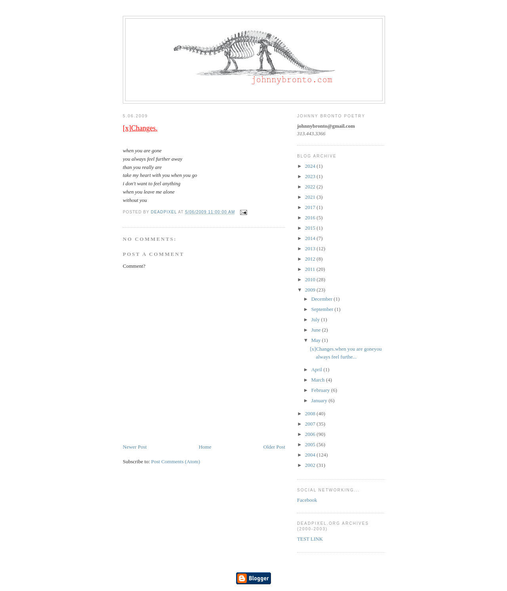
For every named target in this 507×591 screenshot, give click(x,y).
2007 (310, 424)
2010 (310, 279)
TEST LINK (310, 539)
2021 (310, 197)
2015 (310, 228)
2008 (310, 413)
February (321, 390)
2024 (310, 166)
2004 (310, 455)
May (316, 340)
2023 (310, 176)
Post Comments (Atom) (175, 461)
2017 (310, 207)
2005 (310, 444)
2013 (310, 248)
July (316, 319)
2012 (310, 259)
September (323, 309)
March (318, 380)
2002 (310, 465)
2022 (310, 187)
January (320, 400)
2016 (310, 218)
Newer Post (135, 447)
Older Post (274, 447)
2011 (310, 269)
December (322, 299)
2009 (310, 290)
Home (205, 447)
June (316, 330)
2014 (310, 238)
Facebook (307, 500)
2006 (310, 434)
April (317, 369)
